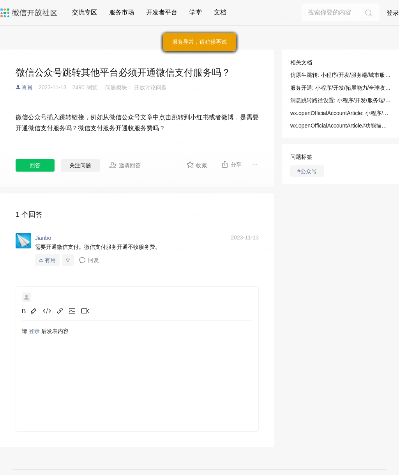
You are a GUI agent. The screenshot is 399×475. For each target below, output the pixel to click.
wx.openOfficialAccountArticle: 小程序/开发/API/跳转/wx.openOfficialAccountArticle (340, 113)
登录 (393, 12)
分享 (231, 164)
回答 (35, 165)
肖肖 (27, 87)
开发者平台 (161, 12)
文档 (220, 12)
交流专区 (84, 12)
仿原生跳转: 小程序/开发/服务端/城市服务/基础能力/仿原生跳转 (340, 75)
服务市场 (121, 12)
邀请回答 (125, 165)
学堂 (195, 12)
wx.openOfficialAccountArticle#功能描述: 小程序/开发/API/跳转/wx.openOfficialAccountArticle (340, 125)
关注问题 (80, 165)
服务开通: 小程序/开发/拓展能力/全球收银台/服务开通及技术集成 (340, 88)
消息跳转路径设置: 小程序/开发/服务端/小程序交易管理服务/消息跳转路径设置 (340, 100)
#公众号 (307, 171)
